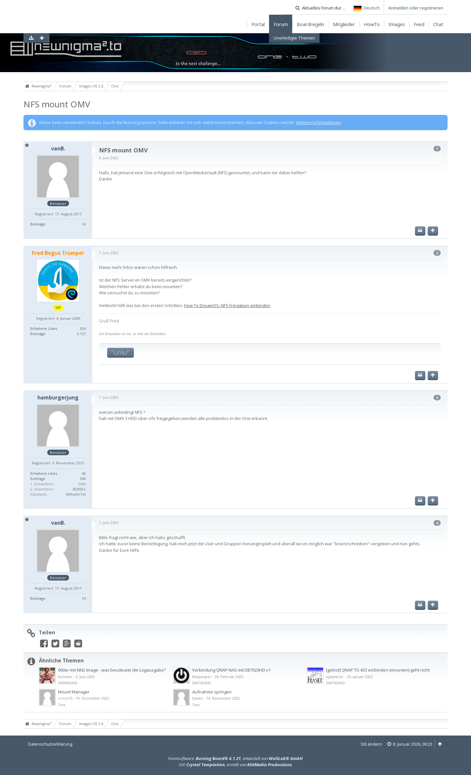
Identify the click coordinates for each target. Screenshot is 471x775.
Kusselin (65, 676)
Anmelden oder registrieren (415, 8)
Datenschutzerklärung (50, 744)
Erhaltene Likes (43, 328)
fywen (197, 698)
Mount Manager (74, 692)
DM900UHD (68, 682)
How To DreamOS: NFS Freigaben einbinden (227, 305)
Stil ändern (371, 744)
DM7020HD (201, 682)
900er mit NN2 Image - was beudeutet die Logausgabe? (112, 670)
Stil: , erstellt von (235, 764)
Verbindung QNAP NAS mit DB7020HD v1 (231, 670)
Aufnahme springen (212, 692)
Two (196, 704)
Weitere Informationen (318, 122)
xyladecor (335, 676)
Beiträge (37, 224)
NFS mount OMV (56, 104)
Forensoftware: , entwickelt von (235, 758)
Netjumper (201, 676)
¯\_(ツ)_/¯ (120, 352)
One (61, 704)
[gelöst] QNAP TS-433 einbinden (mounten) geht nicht (378, 670)
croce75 (65, 698)
